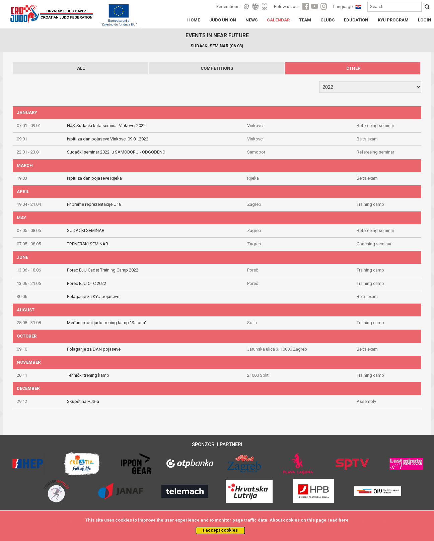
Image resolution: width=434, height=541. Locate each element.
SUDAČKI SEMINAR (85, 230)
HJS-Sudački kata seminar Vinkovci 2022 (106, 125)
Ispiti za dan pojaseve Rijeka (94, 178)
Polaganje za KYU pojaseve (93, 296)
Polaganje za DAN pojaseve (94, 349)
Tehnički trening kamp (88, 375)
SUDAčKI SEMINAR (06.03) (217, 45)
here (344, 520)
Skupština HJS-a (83, 401)
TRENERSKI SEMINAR (87, 243)
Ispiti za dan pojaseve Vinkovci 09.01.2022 (107, 138)
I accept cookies (220, 530)
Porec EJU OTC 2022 (86, 283)
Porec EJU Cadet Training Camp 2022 (102, 270)
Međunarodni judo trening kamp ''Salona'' (107, 322)
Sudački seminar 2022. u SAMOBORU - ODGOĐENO (116, 152)
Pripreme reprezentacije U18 (94, 204)
